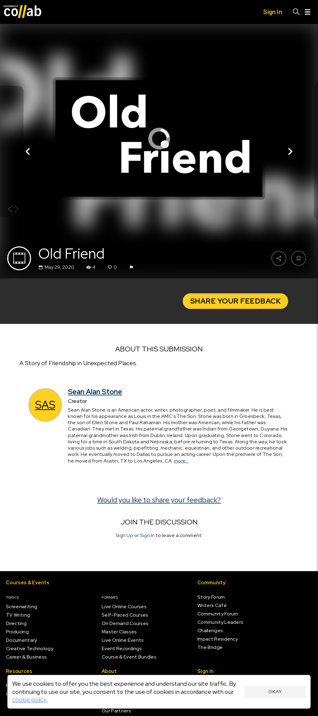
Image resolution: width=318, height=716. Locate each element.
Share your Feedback (235, 301)
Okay (275, 691)
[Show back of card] (13, 210)
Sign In (147, 535)
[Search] (296, 12)
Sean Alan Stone (95, 391)
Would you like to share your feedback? (159, 499)
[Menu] (307, 12)
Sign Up (124, 535)
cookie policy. (30, 699)
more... (181, 461)
